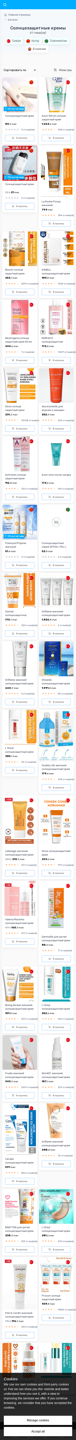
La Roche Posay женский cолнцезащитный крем (56, 205)
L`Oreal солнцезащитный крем (19, 750)
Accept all (38, 1431)
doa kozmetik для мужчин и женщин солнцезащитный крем (56, 410)
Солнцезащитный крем (19, 115)
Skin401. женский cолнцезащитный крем (56, 1075)
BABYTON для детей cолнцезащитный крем (19, 1229)
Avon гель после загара (56, 474)
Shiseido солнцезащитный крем (56, 681)
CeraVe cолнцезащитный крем (19, 1161)
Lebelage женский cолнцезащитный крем (19, 853)
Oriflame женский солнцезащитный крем (56, 613)
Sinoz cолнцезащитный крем (56, 853)
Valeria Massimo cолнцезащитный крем (19, 921)
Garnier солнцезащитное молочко (16, 615)
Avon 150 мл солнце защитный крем (54, 117)
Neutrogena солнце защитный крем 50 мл (18, 340)
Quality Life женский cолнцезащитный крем (56, 767)
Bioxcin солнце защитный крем (15, 271)
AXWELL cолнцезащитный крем (56, 271)
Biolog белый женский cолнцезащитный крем (19, 1007)
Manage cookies (38, 1420)
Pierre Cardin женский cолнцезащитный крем (19, 1315)
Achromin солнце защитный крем (15, 476)
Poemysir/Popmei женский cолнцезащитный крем (19, 547)
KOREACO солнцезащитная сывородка (52, 342)
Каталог (13, 19)
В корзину (20, 138)
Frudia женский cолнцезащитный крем (19, 1075)
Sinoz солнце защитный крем (15, 408)
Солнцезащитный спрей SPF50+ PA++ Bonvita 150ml (54, 547)
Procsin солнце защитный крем (51, 1297)
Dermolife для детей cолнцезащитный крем (56, 938)
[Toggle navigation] (5, 5)
